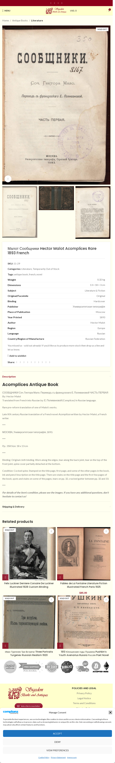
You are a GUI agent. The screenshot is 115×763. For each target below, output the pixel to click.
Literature (37, 20)
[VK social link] (42, 362)
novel (39, 274)
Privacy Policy (84, 693)
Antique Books (20, 20)
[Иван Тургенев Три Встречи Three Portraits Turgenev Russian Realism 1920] (29, 622)
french (32, 274)
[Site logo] (56, 10)
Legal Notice (84, 698)
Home (5, 20)
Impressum (72, 757)
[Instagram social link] (54, 3)
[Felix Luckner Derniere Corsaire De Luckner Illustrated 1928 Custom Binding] (29, 553)
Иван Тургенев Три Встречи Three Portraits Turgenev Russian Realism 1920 (29, 653)
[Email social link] (24, 362)
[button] (110, 712)
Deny (57, 742)
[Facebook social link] (51, 3)
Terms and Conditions (84, 703)
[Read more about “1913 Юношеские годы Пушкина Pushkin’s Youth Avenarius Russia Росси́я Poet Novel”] (60, 646)
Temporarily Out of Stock (46, 268)
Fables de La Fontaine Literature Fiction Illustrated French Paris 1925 (84, 585)
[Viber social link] (49, 362)
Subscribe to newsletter (28, 706)
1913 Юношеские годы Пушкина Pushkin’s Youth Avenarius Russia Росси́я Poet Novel (84, 653)
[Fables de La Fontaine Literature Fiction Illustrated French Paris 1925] (83, 553)
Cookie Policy (43, 757)
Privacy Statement (58, 757)
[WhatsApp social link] (38, 362)
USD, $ (73, 10)
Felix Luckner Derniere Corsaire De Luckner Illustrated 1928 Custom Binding (29, 585)
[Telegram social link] (46, 362)
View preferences (57, 750)
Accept (57, 733)
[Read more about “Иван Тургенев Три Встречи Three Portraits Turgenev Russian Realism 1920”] (5, 646)
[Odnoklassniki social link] (35, 362)
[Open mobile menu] (6, 11)
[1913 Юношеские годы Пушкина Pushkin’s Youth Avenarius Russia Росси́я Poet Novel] (83, 622)
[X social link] (20, 362)
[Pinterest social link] (58, 3)
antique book (21, 274)
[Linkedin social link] (62, 3)
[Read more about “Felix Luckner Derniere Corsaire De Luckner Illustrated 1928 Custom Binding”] (5, 577)
